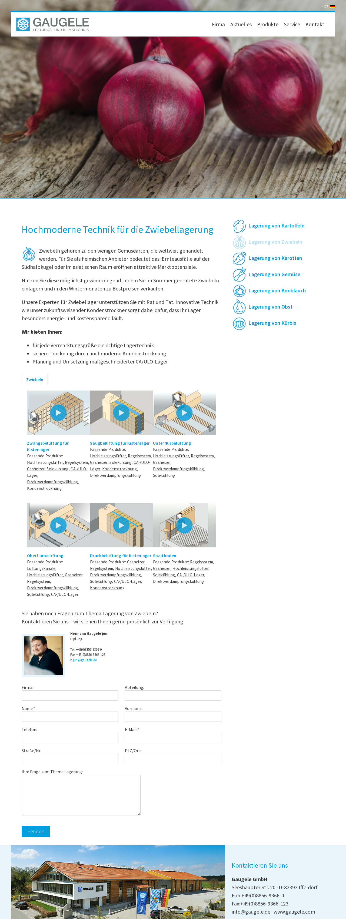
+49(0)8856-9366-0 (89, 649)
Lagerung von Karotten (275, 257)
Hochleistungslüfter (45, 462)
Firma (218, 24)
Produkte (267, 24)
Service (292, 24)
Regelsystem (76, 462)
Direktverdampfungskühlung (52, 481)
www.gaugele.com (294, 911)
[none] (329, 6)
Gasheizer (36, 468)
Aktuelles (241, 24)
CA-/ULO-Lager (64, 594)
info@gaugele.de (251, 911)
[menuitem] (329, 6)
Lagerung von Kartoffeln (276, 225)
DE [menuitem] (326, 6)
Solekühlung (57, 468)
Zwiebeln (34, 379)
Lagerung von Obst (270, 306)
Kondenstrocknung (44, 488)
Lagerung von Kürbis (272, 322)
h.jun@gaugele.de (83, 660)
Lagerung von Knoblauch (277, 290)
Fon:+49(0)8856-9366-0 (258, 895)
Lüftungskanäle (41, 568)
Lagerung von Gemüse (274, 274)
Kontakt (314, 24)
